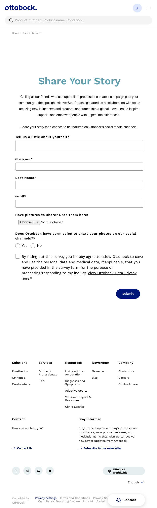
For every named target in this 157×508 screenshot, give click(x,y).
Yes (24, 246)
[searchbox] (78, 20)
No (39, 246)
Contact (18, 419)
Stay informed (90, 419)
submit (128, 293)
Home (15, 33)
